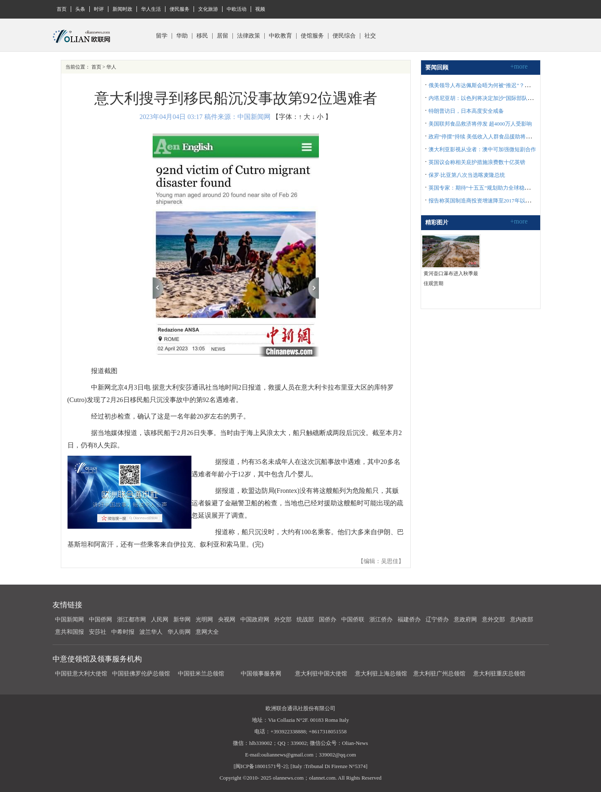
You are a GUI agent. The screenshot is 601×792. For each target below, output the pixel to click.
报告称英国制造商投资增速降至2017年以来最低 (485, 200)
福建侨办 (409, 619)
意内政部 (521, 619)
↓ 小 (317, 116)
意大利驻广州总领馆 (439, 674)
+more (519, 66)
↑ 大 (304, 116)
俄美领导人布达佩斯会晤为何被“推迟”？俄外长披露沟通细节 (501, 85)
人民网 (159, 619)
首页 (62, 9)
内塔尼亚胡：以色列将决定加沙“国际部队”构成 (485, 98)
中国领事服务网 (261, 674)
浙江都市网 (131, 619)
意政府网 (465, 619)
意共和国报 (69, 632)
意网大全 (207, 632)
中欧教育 (280, 36)
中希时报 (122, 632)
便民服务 (179, 9)
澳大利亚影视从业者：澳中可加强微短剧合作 (482, 149)
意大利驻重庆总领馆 (499, 674)
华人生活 (151, 9)
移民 (202, 36)
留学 (162, 36)
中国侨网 (100, 619)
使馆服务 (312, 36)
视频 (260, 9)
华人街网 (179, 632)
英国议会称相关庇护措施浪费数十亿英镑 (477, 162)
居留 (222, 36)
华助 (182, 36)
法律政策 (248, 36)
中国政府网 (254, 619)
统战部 (305, 619)
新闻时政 (122, 9)
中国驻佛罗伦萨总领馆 (141, 674)
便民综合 (344, 36)
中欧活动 (237, 9)
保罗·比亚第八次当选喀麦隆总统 (467, 175)
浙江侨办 (381, 619)
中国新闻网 (69, 619)
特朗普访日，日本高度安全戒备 (466, 111)
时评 (99, 9)
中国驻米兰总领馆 (201, 674)
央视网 (226, 619)
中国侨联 (352, 619)
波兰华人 (151, 632)
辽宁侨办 (437, 619)
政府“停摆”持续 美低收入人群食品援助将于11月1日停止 (495, 136)
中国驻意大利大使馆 (81, 674)
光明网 (204, 619)
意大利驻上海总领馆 (380, 674)
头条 (80, 9)
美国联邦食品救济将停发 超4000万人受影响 (480, 124)
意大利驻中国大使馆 (321, 674)
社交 (370, 36)
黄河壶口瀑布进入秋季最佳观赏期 (451, 278)
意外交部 (493, 619)
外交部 (283, 619)
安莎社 (97, 632)
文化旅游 (208, 9)
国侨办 (327, 619)
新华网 (182, 619)
